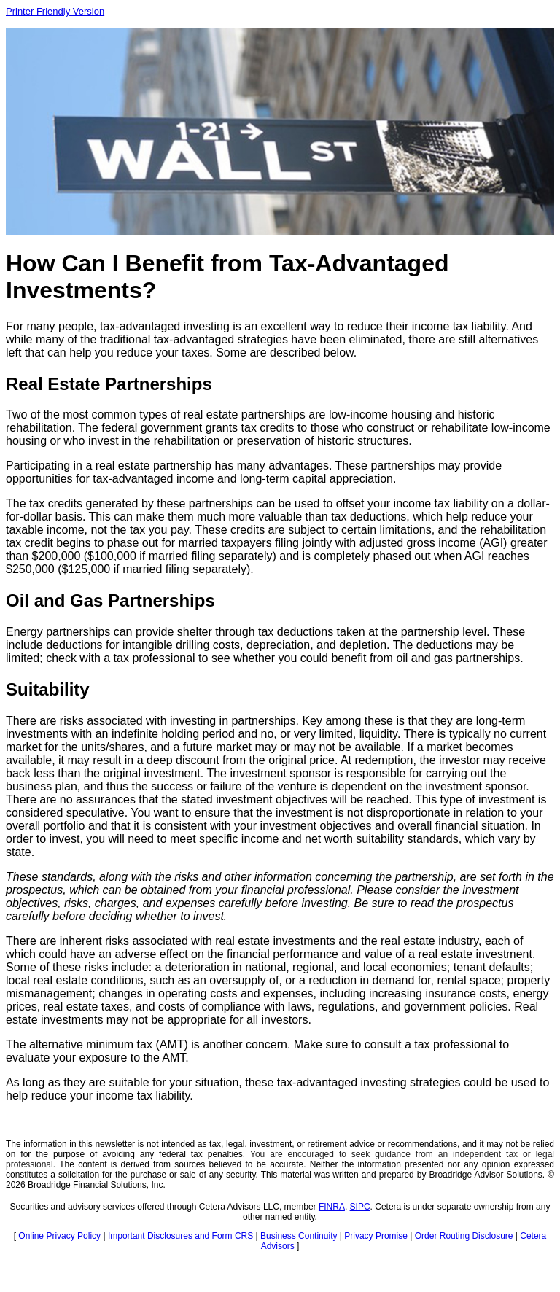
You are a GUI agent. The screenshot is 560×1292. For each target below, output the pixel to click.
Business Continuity (298, 1236)
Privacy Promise (376, 1236)
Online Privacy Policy (59, 1236)
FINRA (332, 1207)
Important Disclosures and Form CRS (180, 1236)
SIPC (360, 1207)
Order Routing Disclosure (464, 1236)
